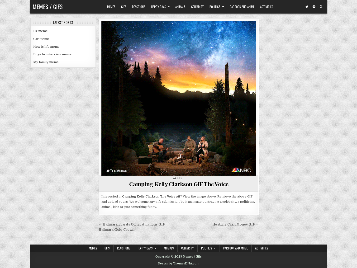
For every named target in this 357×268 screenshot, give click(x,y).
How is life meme (46, 46)
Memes (111, 6)
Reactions (138, 6)
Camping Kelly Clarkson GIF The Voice (178, 184)
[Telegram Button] (314, 7)
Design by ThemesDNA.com (178, 263)
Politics (214, 6)
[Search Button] (321, 7)
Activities (266, 6)
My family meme (46, 62)
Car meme (41, 39)
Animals (180, 6)
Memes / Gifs (48, 6)
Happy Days (158, 6)
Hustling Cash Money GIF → (235, 224)
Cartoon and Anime (242, 6)
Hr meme (40, 31)
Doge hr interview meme (52, 54)
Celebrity (197, 6)
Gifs (123, 6)
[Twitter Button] (307, 7)
